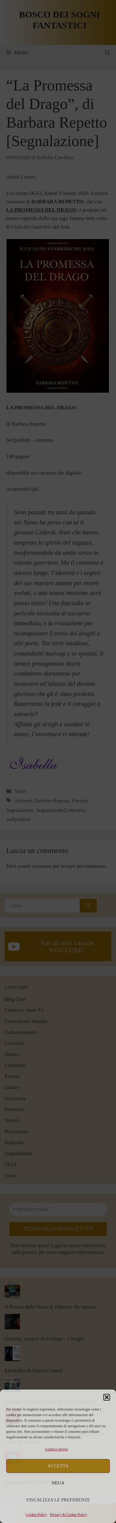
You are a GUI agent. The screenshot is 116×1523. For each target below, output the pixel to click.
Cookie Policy (36, 1514)
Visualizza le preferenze (58, 1499)
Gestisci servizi (56, 1449)
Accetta (58, 1465)
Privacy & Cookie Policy (68, 1514)
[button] (107, 1397)
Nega (58, 1482)
